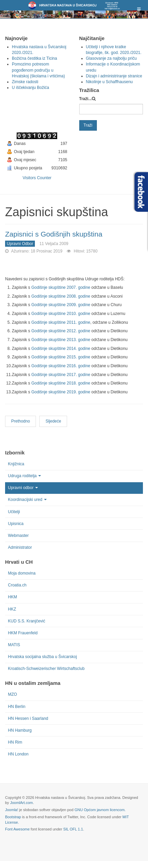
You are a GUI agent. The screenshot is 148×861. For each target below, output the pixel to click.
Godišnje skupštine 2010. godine (60, 313)
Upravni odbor (23, 487)
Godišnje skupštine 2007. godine (60, 287)
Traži (88, 125)
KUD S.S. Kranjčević (26, 621)
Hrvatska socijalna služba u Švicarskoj (42, 656)
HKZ (12, 609)
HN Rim (15, 742)
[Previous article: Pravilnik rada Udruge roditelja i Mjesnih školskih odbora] (20, 421)
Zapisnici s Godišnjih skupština (53, 234)
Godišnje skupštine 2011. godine (60, 322)
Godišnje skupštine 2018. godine (61, 383)
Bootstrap (13, 817)
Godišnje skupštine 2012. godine (60, 331)
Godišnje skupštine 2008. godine (60, 296)
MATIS (14, 644)
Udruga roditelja (24, 475)
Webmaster (18, 535)
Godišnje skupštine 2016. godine (61, 365)
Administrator (20, 547)
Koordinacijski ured (27, 499)
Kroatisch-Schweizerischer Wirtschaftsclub (46, 668)
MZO (12, 694)
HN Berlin (16, 706)
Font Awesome (17, 829)
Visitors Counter (37, 177)
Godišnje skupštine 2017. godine (61, 374)
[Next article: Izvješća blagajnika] (53, 421)
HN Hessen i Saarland (28, 718)
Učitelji (14, 511)
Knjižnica (16, 464)
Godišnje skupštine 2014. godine (60, 348)
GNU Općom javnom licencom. (100, 810)
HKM (12, 597)
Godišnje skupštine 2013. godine (60, 339)
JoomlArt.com (21, 803)
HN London (18, 754)
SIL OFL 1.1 (73, 829)
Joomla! (11, 810)
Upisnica (16, 523)
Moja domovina (22, 573)
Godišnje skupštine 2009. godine (60, 304)
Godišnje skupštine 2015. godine (61, 357)
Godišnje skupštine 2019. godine (61, 392)
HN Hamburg (20, 730)
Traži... (85, 98)
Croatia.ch (17, 585)
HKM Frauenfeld (23, 633)
